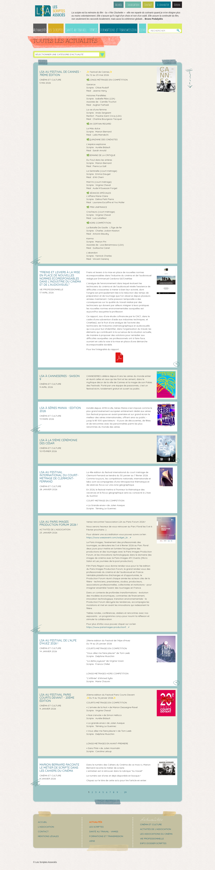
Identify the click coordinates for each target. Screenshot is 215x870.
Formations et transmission (118, 29)
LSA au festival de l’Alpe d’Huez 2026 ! (58, 642)
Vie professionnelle (152, 838)
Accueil (118, 5)
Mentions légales (48, 836)
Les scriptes (96, 826)
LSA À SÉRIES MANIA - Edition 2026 (60, 409)
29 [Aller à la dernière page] (125, 792)
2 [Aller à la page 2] (92, 792)
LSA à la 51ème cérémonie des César (58, 441)
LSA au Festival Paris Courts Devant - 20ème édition (57, 698)
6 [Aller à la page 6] (106, 792)
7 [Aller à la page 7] (110, 792)
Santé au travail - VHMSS (82, 29)
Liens (142, 29)
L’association (133, 5)
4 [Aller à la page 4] (99, 792)
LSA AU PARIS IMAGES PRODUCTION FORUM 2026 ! (59, 523)
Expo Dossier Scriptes (153, 843)
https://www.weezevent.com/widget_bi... (107, 537)
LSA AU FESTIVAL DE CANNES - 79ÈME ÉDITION (60, 73)
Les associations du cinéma (156, 833)
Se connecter (163, 5)
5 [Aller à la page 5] (103, 792)
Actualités (39, 29)
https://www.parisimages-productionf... (106, 627)
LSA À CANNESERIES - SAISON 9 (60, 377)
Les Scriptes (55, 29)
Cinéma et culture (151, 824)
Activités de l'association (155, 829)
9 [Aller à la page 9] (117, 792)
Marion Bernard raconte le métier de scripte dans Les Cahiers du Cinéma (59, 768)
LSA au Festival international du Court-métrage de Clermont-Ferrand (59, 476)
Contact (148, 5)
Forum (177, 5)
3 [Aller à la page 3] (95, 792)
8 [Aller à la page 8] (113, 792)
